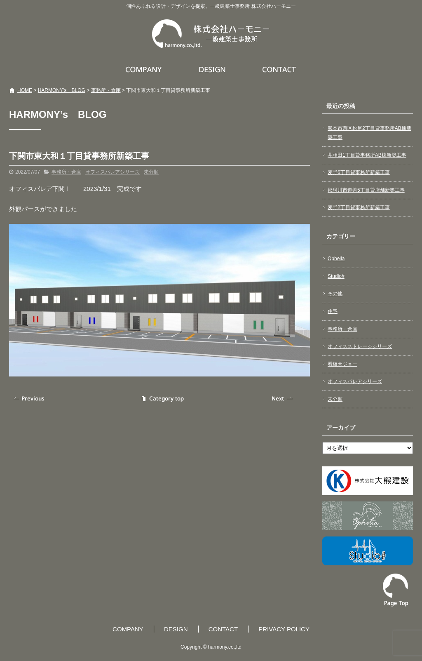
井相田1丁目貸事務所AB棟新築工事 (367, 155)
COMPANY (144, 69)
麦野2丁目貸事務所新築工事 (359, 207)
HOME (24, 90)
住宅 (333, 311)
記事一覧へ (161, 398)
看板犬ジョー (342, 364)
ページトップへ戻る (395, 590)
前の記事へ (29, 398)
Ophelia (336, 258)
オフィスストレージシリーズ (360, 346)
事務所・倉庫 (106, 90)
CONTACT (279, 69)
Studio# (336, 276)
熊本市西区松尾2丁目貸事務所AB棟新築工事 (369, 132)
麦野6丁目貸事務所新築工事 (359, 172)
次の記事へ (283, 398)
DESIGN (213, 69)
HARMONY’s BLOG (61, 90)
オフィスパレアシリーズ (112, 172)
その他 (335, 293)
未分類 (151, 172)
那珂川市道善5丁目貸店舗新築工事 (366, 190)
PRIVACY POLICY (283, 629)
